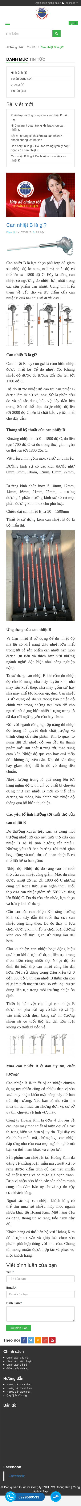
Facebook (17, 1476)
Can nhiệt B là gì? (26, 225)
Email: (11, 1287)
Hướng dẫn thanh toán (19, 1388)
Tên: (10, 1272)
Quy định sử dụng (17, 1395)
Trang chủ (14, 47)
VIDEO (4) (17, 84)
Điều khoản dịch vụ (17, 1368)
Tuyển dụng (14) (22, 78)
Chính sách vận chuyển (20, 1361)
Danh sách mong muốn (48, 2)
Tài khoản (70, 2)
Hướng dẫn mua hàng (19, 1384)
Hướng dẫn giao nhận (19, 1391)
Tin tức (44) (18, 90)
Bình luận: (14, 1303)
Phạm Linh (11, 232)
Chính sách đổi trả (17, 1364)
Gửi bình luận (19, 1328)
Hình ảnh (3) (19, 72)
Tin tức (31, 47)
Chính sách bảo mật (18, 1357)
